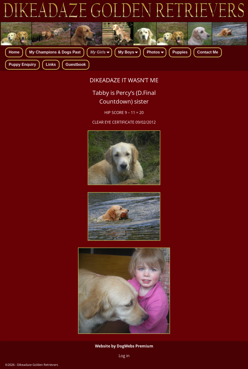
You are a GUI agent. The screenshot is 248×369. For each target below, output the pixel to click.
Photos (156, 52)
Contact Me (207, 52)
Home (14, 52)
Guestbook (76, 64)
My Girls (100, 52)
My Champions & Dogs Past (54, 52)
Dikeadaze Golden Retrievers (37, 364)
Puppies (179, 52)
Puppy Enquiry (22, 64)
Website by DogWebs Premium (124, 346)
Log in (124, 355)
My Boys (129, 52)
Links (51, 64)
